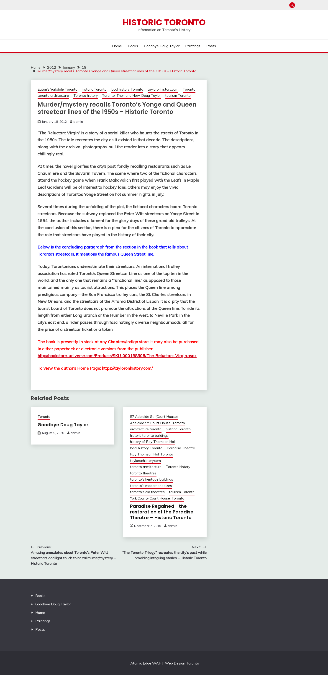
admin (78, 122)
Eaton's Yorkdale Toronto (57, 89)
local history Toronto (127, 89)
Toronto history (85, 95)
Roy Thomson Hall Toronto (151, 454)
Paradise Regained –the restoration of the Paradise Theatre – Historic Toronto (161, 512)
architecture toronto (145, 429)
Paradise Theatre (181, 448)
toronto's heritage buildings (151, 479)
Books (133, 46)
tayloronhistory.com (163, 89)
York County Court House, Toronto (157, 498)
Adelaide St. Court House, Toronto (157, 423)
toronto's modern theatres (151, 486)
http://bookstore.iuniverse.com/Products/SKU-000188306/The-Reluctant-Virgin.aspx (117, 355)
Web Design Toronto (182, 663)
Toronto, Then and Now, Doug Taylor (131, 95)
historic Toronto (94, 89)
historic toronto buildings (149, 435)
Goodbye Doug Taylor (161, 46)
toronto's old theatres (147, 492)
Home (117, 46)
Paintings (192, 46)
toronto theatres (143, 473)
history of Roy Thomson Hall (152, 442)
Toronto (189, 89)
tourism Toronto (178, 95)
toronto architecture (53, 95)
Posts (211, 46)
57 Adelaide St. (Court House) (154, 416)
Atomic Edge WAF (145, 663)
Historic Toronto (164, 22)
